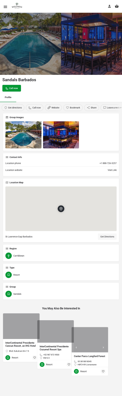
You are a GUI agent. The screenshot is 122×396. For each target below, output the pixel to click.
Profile (8, 97)
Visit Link (112, 170)
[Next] (114, 333)
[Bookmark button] (34, 357)
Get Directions (107, 236)
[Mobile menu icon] (5, 6)
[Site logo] (17, 6)
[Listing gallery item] (23, 134)
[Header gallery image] (30, 39)
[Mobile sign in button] (109, 6)
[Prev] (87, 333)
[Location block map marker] (61, 208)
